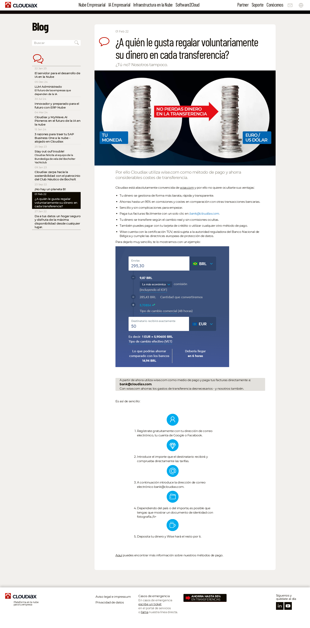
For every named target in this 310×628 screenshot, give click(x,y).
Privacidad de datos (109, 602)
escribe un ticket (150, 604)
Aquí (118, 555)
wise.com (187, 187)
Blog (40, 26)
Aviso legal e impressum (113, 597)
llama (144, 612)
